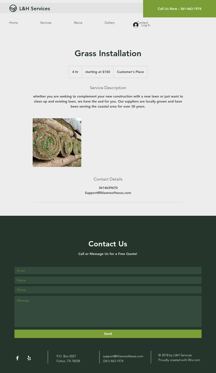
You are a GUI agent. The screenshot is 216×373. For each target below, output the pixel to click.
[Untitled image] (57, 142)
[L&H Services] (51, 8)
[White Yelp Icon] (29, 358)
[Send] (108, 334)
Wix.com (194, 360)
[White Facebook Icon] (17, 358)
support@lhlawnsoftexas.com (123, 356)
